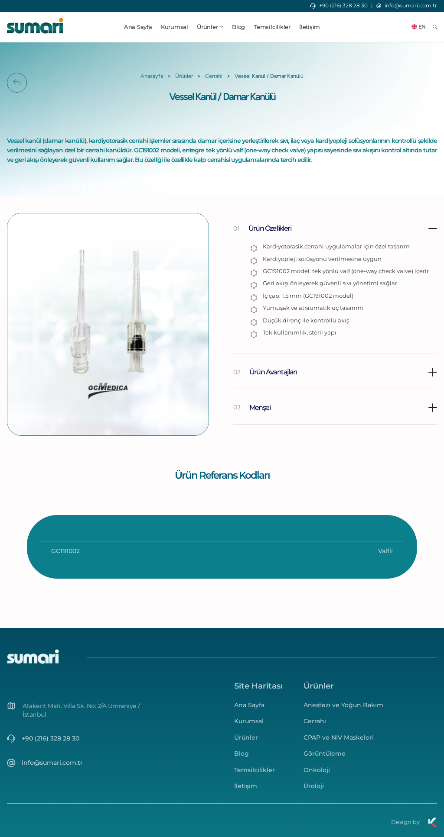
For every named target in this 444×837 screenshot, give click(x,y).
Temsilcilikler (272, 26)
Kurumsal (174, 26)
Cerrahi (213, 76)
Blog (238, 26)
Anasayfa (151, 76)
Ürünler (184, 76)
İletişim (309, 26)
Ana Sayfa (138, 26)
